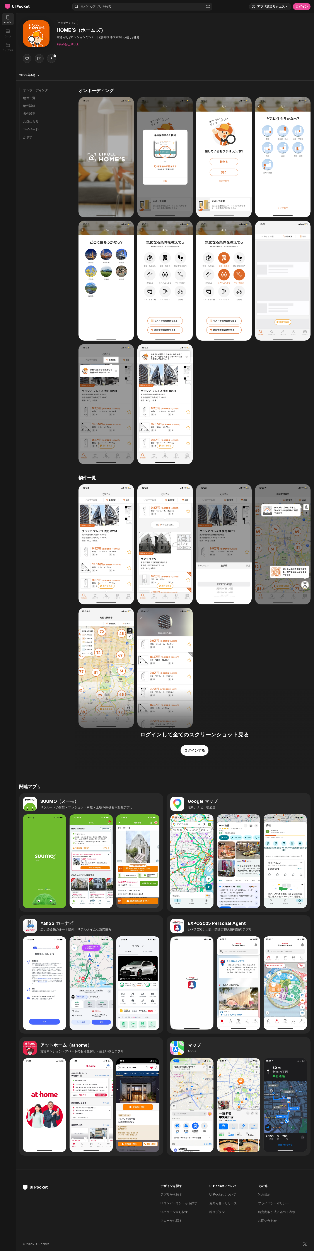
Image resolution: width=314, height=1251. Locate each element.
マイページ (31, 129)
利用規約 (264, 1194)
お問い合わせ (267, 1220)
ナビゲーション (67, 22)
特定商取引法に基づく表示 (276, 1212)
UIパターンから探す (174, 1212)
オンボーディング (35, 90)
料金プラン (217, 1212)
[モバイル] (8, 19)
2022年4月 (29, 75)
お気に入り (31, 121)
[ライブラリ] (8, 47)
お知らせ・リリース (223, 1203)
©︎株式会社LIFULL (68, 44)
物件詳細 (29, 106)
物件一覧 (29, 98)
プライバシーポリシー (273, 1203)
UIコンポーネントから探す (178, 1203)
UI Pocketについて (222, 1194)
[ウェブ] (8, 33)
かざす (27, 137)
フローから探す (171, 1220)
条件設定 (29, 113)
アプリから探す (171, 1194)
